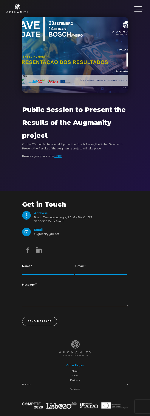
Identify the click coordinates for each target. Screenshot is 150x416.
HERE (58, 156)
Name (26, 266)
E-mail (79, 266)
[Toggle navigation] (138, 9)
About (75, 370)
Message (28, 284)
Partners (75, 380)
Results (26, 384)
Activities (75, 389)
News (75, 375)
